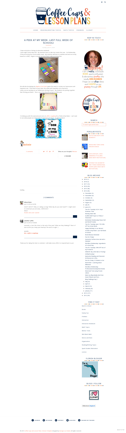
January (87, 291)
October (88, 198)
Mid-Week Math (87, 334)
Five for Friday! (89, 237)
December (88, 193)
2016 (85, 186)
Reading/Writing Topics (50, 30)
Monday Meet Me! (90, 213)
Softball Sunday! (89, 254)
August (87, 202)
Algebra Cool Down (41, 86)
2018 (85, 181)
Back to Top (120, 430)
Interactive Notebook (88, 323)
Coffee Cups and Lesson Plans (33, 431)
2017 (85, 184)
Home (35, 30)
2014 (85, 191)
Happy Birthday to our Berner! (94, 228)
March (87, 286)
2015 (85, 188)
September (88, 200)
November (88, 195)
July (86, 205)
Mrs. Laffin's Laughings (31, 233)
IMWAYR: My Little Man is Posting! (95, 252)
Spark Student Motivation (90, 348)
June (86, 207)
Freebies (80, 30)
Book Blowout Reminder (92, 235)
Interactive (85, 320)
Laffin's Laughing (51, 116)
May (86, 281)
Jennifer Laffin (29, 220)
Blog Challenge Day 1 (91, 279)
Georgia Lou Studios (65, 431)
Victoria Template (47, 431)
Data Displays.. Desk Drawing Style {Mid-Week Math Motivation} (97, 155)
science (84, 352)
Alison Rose (28, 202)
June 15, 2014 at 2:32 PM (30, 204)
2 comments (29, 151)
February (88, 288)
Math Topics (68, 30)
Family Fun (85, 313)
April (86, 284)
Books (84, 309)
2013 (85, 293)
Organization (86, 341)
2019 (85, 179)
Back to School (86, 306)
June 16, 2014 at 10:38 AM (30, 222)
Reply (75, 216)
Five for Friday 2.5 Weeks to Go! (94, 260)
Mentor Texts (86, 330)
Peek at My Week (48, 37)
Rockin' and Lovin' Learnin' (31, 212)
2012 (85, 295)
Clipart (89, 30)
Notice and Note (87, 338)
